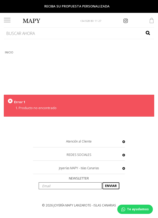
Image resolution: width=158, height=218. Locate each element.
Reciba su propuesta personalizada (77, 6)
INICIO (9, 52)
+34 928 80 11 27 (90, 21)
